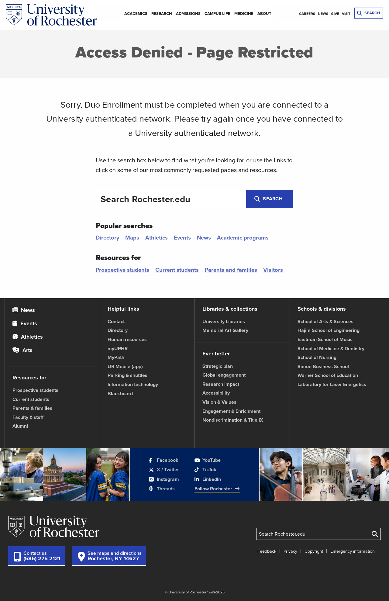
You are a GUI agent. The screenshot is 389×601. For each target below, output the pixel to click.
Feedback (266, 551)
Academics (135, 13)
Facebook (163, 460)
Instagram (164, 479)
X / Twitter (164, 469)
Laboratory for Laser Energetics (332, 384)
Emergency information (352, 551)
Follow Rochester (217, 489)
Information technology (133, 384)
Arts (22, 350)
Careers (307, 13)
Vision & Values (219, 402)
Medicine (243, 13)
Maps (132, 237)
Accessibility (216, 392)
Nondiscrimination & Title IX (232, 419)
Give (335, 13)
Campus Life (217, 13)
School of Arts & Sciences (325, 321)
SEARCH (368, 13)
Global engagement (224, 374)
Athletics (156, 237)
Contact (116, 321)
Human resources (127, 339)
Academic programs (243, 237)
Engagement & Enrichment (231, 411)
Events (182, 237)
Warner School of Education (328, 375)
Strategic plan (217, 366)
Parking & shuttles (127, 375)
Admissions (188, 13)
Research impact (220, 384)
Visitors (273, 270)
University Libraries (223, 321)
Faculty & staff (27, 417)
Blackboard (120, 393)
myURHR (118, 348)
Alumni (20, 426)
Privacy (290, 551)
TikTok (205, 469)
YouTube (207, 460)
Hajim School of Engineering (329, 330)
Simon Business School (323, 366)
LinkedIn (207, 479)
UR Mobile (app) (125, 366)
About (264, 13)
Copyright (314, 551)
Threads (162, 489)
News (323, 13)
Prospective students (122, 270)
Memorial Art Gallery (225, 330)
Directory (107, 237)
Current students (177, 270)
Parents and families (231, 270)
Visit (346, 13)
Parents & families (32, 408)
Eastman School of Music (325, 339)
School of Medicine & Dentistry (331, 348)
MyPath (116, 357)
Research (161, 13)
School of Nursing (317, 357)
